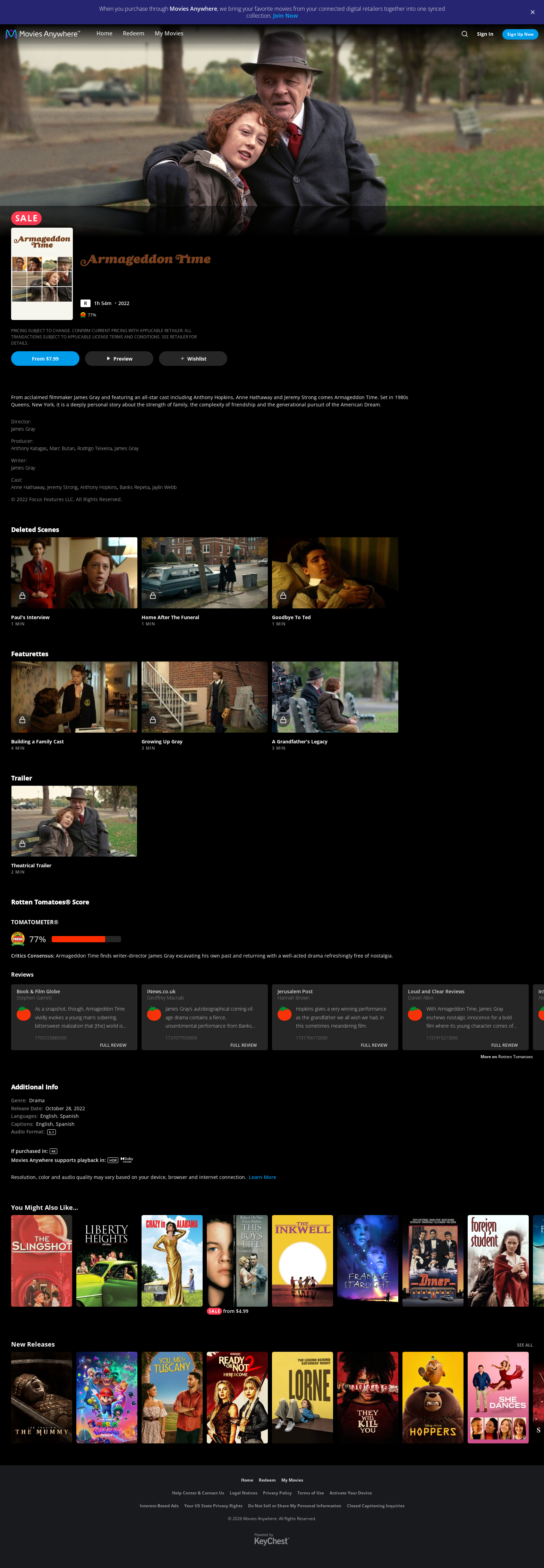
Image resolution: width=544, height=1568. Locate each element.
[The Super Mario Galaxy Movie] (106, 1397)
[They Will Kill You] (367, 1397)
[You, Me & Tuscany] (172, 1397)
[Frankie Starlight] (367, 1261)
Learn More (262, 1177)
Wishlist (193, 358)
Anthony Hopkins (98, 487)
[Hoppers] (433, 1397)
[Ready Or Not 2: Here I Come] (237, 1397)
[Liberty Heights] (106, 1261)
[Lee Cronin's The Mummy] (41, 1397)
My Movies (169, 33)
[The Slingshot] (41, 1261)
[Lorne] (302, 1397)
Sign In (485, 34)
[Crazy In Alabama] (172, 1261)
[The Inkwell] (302, 1261)
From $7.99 (45, 358)
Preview (119, 358)
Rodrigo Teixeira (94, 448)
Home (104, 33)
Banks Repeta (135, 487)
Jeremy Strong (62, 487)
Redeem (133, 33)
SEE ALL (525, 1345)
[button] (74, 572)
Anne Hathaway (27, 487)
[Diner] (433, 1261)
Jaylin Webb (164, 487)
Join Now (285, 15)
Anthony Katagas (29, 448)
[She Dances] (498, 1397)
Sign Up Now (520, 34)
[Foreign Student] (498, 1261)
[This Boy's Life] (237, 1265)
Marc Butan (62, 448)
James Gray (23, 428)
